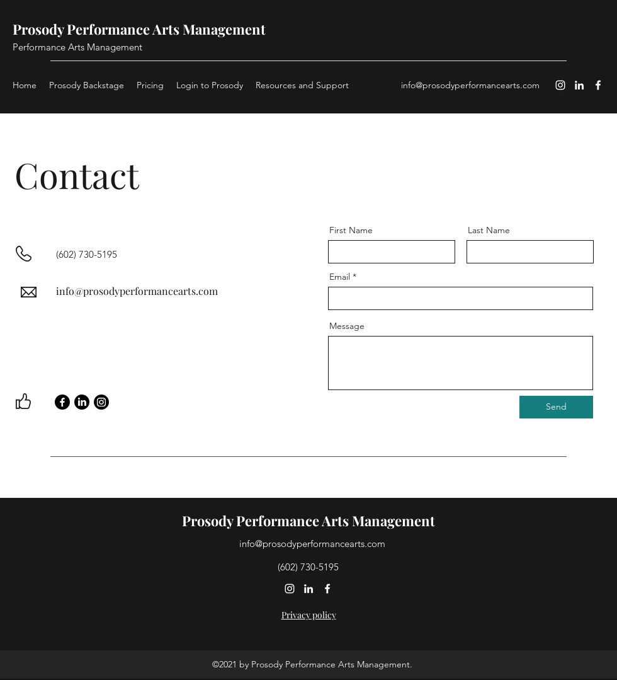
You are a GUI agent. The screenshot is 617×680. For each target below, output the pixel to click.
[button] (302, 85)
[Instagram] (560, 85)
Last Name (489, 230)
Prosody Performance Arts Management (139, 29)
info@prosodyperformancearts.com (470, 85)
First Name (351, 230)
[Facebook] (598, 85)
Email (339, 276)
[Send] (556, 407)
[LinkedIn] (579, 85)
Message (347, 325)
